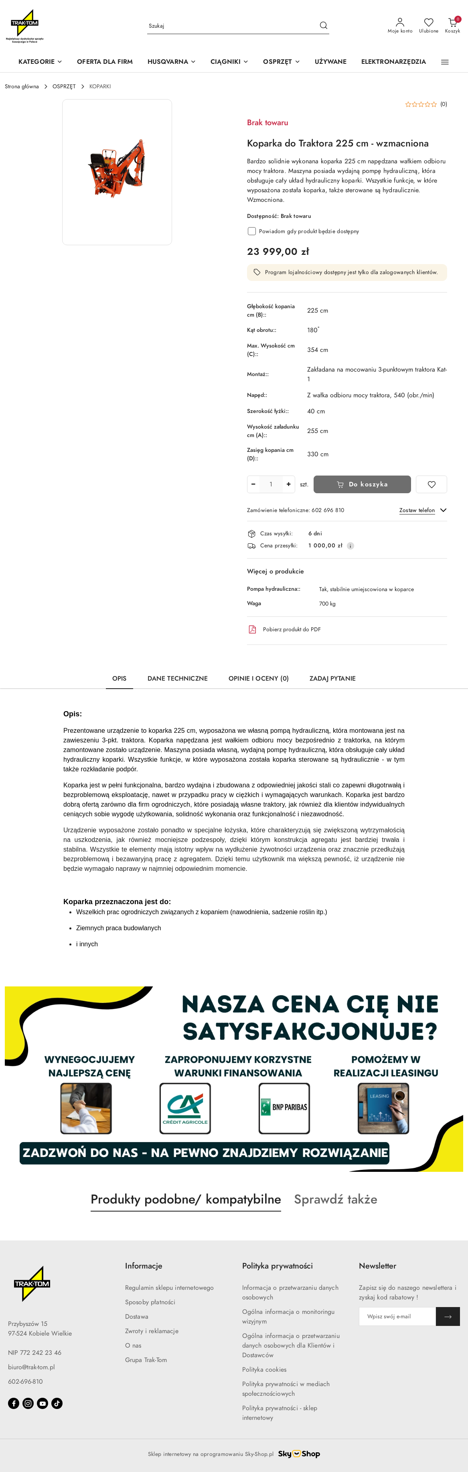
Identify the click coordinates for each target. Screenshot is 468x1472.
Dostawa (136, 1316)
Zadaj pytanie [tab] (333, 678)
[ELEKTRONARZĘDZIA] (394, 62)
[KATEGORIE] (40, 62)
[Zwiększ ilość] (289, 484)
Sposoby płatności (150, 1302)
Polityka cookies (264, 1369)
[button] (445, 62)
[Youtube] (42, 1403)
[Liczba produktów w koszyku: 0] (452, 26)
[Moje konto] (400, 26)
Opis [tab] (119, 678)
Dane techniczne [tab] (178, 678)
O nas (133, 1345)
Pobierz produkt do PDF (284, 629)
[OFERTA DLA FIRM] (105, 62)
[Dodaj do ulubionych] (431, 484)
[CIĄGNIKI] (229, 62)
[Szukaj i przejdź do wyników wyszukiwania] (323, 26)
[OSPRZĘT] (281, 62)
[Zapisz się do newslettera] (397, 1316)
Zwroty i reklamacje (151, 1331)
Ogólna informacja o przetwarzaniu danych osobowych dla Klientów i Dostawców (291, 1346)
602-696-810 (25, 1381)
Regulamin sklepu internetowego (169, 1287)
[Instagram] (28, 1403)
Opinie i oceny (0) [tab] (259, 678)
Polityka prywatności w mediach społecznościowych (286, 1389)
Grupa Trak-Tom (146, 1360)
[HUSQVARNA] (171, 62)
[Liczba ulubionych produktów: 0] (429, 26)
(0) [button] (443, 104)
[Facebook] (13, 1403)
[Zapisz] (448, 1316)
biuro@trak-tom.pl (31, 1367)
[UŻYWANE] (331, 62)
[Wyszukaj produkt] (238, 26)
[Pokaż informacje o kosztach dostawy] (350, 545)
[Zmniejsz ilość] (253, 484)
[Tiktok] (57, 1403)
